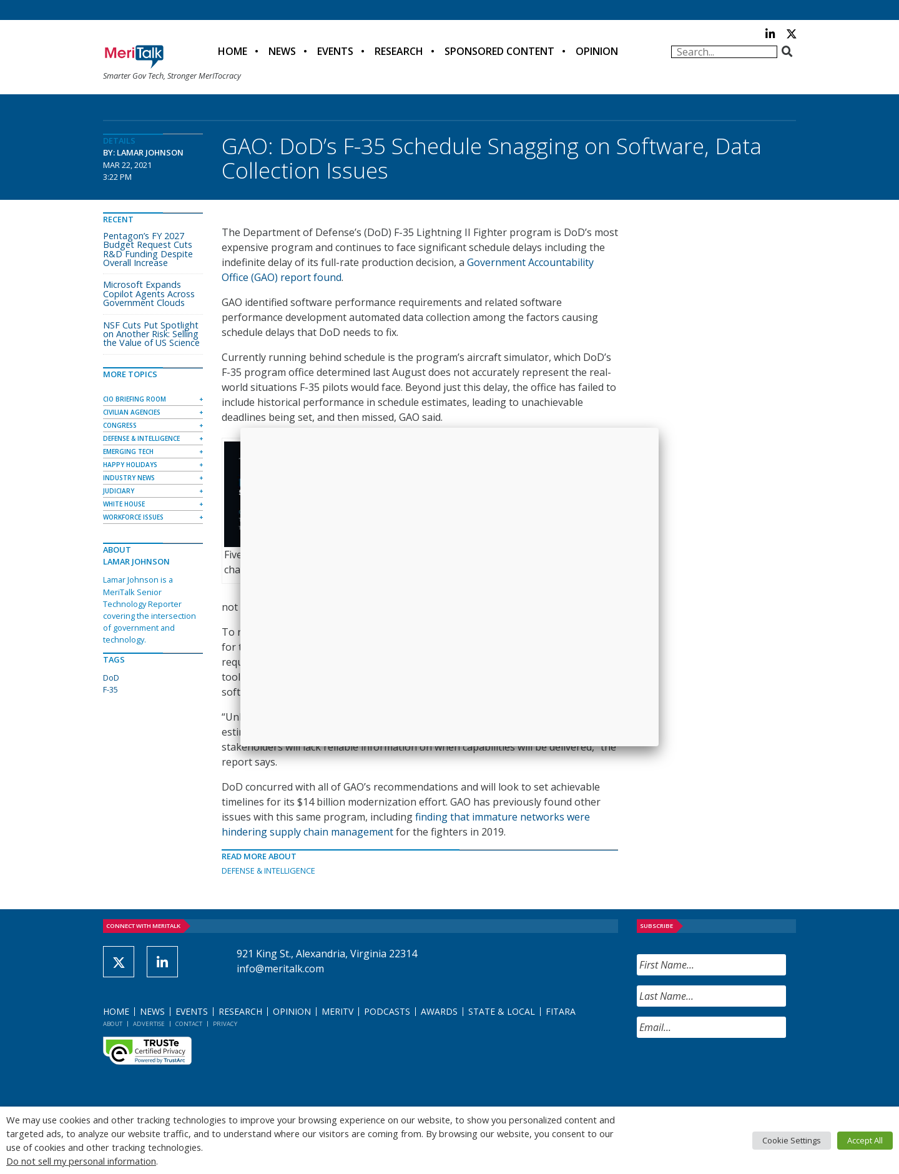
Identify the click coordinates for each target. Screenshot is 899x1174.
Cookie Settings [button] (791, 1140)
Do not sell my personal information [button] (81, 1161)
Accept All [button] (865, 1140)
